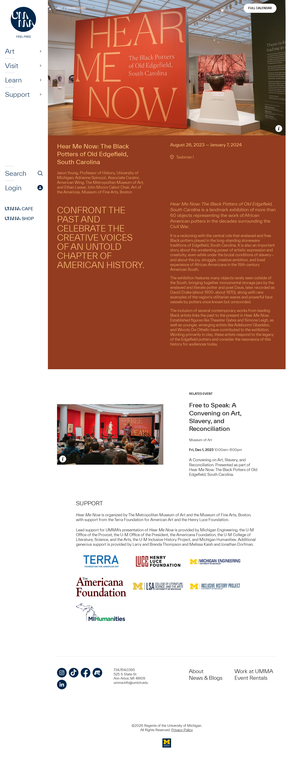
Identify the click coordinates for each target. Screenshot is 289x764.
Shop (19, 218)
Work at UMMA (253, 671)
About (196, 671)
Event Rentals (250, 678)
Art (9, 51)
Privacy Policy (182, 730)
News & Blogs (205, 678)
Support (17, 94)
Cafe (19, 208)
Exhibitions (76, 8)
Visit (11, 65)
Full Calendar (260, 8)
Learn (13, 80)
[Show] (40, 51)
